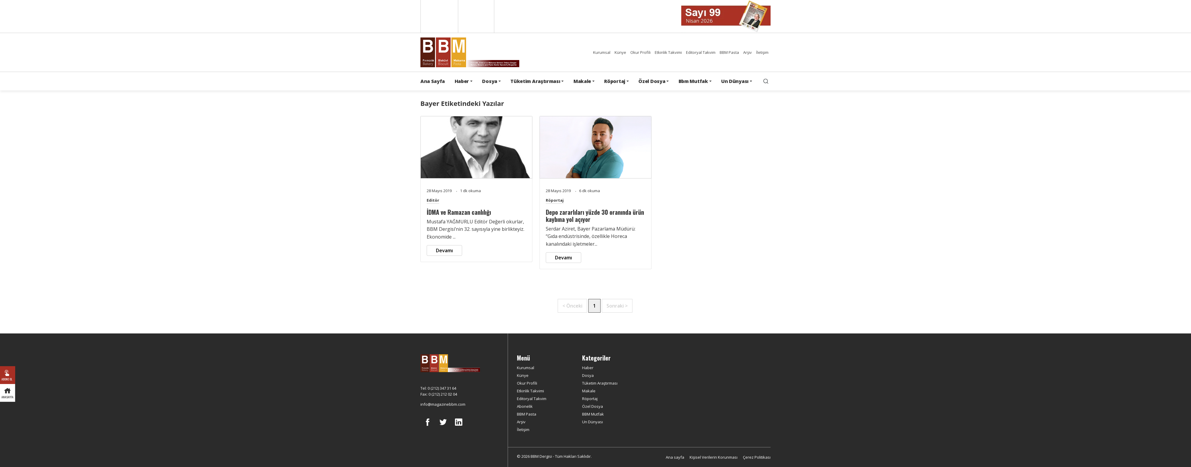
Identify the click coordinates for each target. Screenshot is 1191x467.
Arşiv (747, 52)
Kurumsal (601, 52)
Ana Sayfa (432, 81)
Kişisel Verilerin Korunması (714, 457)
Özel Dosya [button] (651, 81)
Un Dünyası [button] (735, 81)
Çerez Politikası (757, 457)
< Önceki (572, 306)
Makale (589, 391)
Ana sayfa (675, 457)
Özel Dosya (592, 406)
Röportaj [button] (614, 81)
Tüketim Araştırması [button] (535, 81)
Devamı (444, 250)
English (439, 16)
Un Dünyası (592, 421)
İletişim (762, 52)
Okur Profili (640, 52)
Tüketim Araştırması (600, 383)
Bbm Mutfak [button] (693, 81)
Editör (433, 200)
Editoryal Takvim (700, 52)
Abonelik (525, 406)
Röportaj (555, 200)
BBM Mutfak (593, 414)
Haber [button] (462, 81)
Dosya (588, 375)
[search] (766, 81)
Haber (587, 367)
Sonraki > (617, 306)
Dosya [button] (489, 81)
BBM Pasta (729, 52)
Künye (620, 52)
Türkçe (476, 16)
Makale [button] (582, 81)
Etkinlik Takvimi (668, 52)
